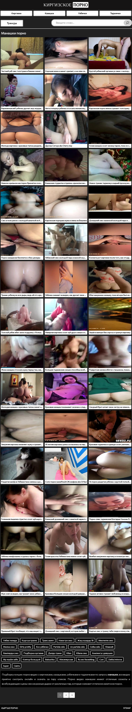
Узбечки (82, 13)
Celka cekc (95, 646)
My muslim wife (10, 659)
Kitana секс (81, 653)
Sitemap (127, 708)
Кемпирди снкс (11, 653)
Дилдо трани (54, 653)
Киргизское (66, 5)
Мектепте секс (105, 640)
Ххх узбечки (42, 646)
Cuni (101, 659)
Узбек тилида (10, 640)
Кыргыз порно (9, 708)
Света (17, 666)
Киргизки (16, 13)
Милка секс (9, 646)
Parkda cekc (59, 646)
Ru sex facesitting (86, 659)
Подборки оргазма (33, 653)
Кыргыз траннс (29, 640)
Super (6, 666)
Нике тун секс (66, 640)
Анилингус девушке (102, 653)
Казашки (49, 13)
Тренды (12, 23)
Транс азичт (48, 640)
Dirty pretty (25, 646)
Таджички (115, 13)
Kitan (68, 653)
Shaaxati (109, 646)
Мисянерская (66, 659)
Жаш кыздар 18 (85, 640)
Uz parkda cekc (77, 646)
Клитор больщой (31, 659)
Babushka (49, 659)
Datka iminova (115, 659)
